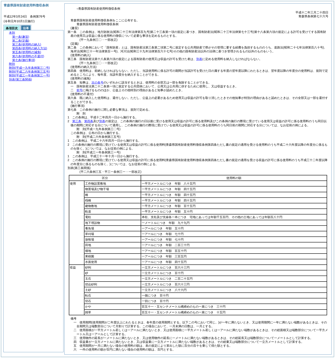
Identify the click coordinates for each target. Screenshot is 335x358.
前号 (80, 90)
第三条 (76, 121)
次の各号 (97, 82)
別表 (199, 59)
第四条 (88, 121)
